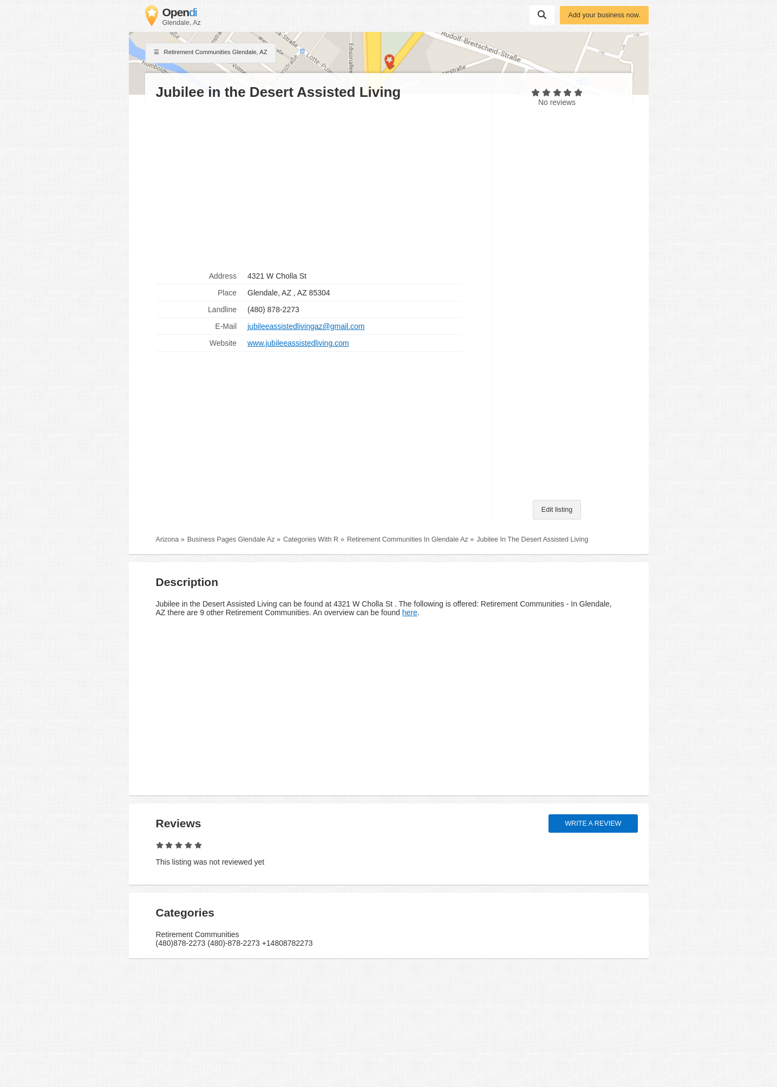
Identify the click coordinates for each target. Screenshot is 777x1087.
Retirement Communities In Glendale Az (407, 539)
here (409, 612)
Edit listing (556, 509)
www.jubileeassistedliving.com (298, 343)
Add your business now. (604, 15)
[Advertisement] (318, 184)
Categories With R (310, 539)
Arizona (167, 539)
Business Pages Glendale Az (231, 539)
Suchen (542, 14)
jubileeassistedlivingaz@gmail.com (306, 326)
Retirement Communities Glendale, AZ (210, 53)
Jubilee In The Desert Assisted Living (532, 539)
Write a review (593, 823)
